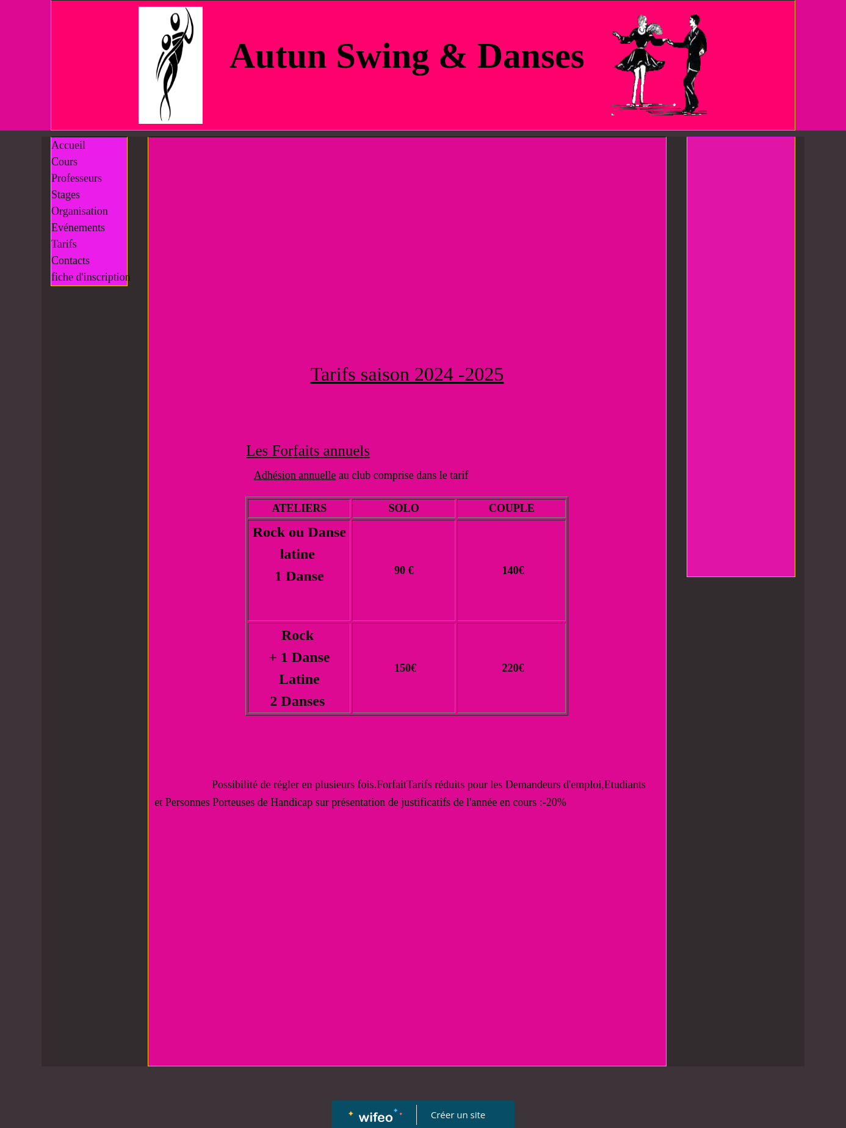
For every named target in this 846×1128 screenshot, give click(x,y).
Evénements (78, 227)
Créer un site (458, 1114)
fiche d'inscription (91, 277)
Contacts (70, 260)
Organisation (79, 211)
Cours (64, 162)
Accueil (68, 145)
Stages (65, 195)
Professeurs (76, 178)
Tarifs (64, 244)
